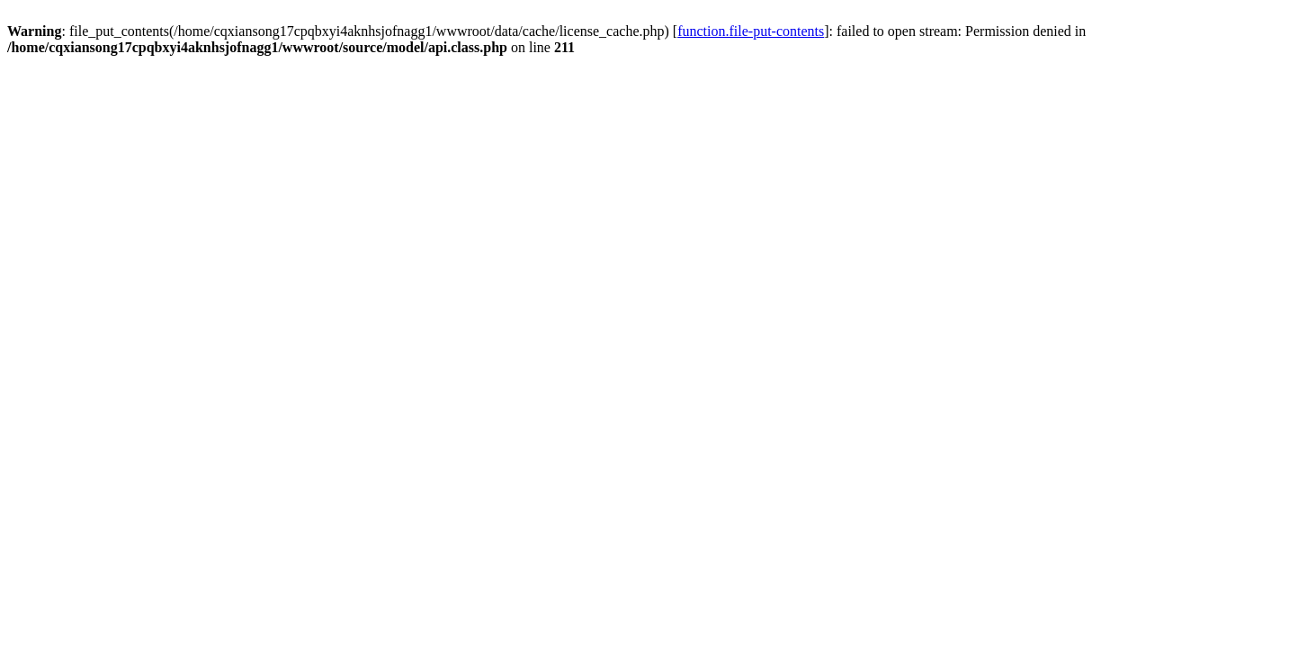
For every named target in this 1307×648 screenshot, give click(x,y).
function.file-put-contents (750, 31)
